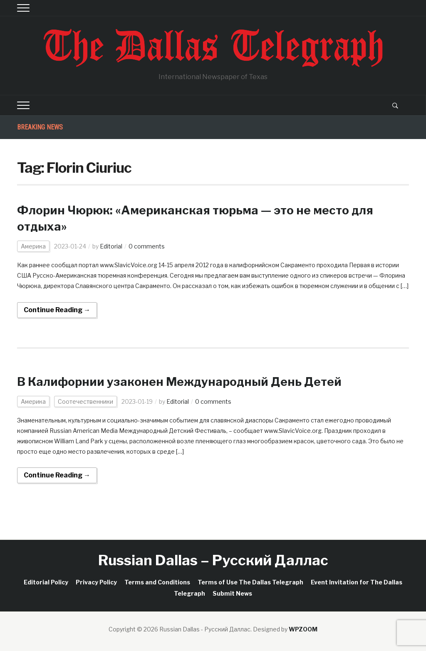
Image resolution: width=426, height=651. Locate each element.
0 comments (147, 246)
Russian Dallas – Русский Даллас (213, 560)
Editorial (111, 246)
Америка (33, 246)
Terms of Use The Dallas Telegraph (250, 582)
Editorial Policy (46, 582)
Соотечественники (85, 401)
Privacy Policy (96, 582)
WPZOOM (303, 629)
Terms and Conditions (157, 582)
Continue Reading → (57, 310)
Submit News (232, 593)
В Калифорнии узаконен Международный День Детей (179, 382)
